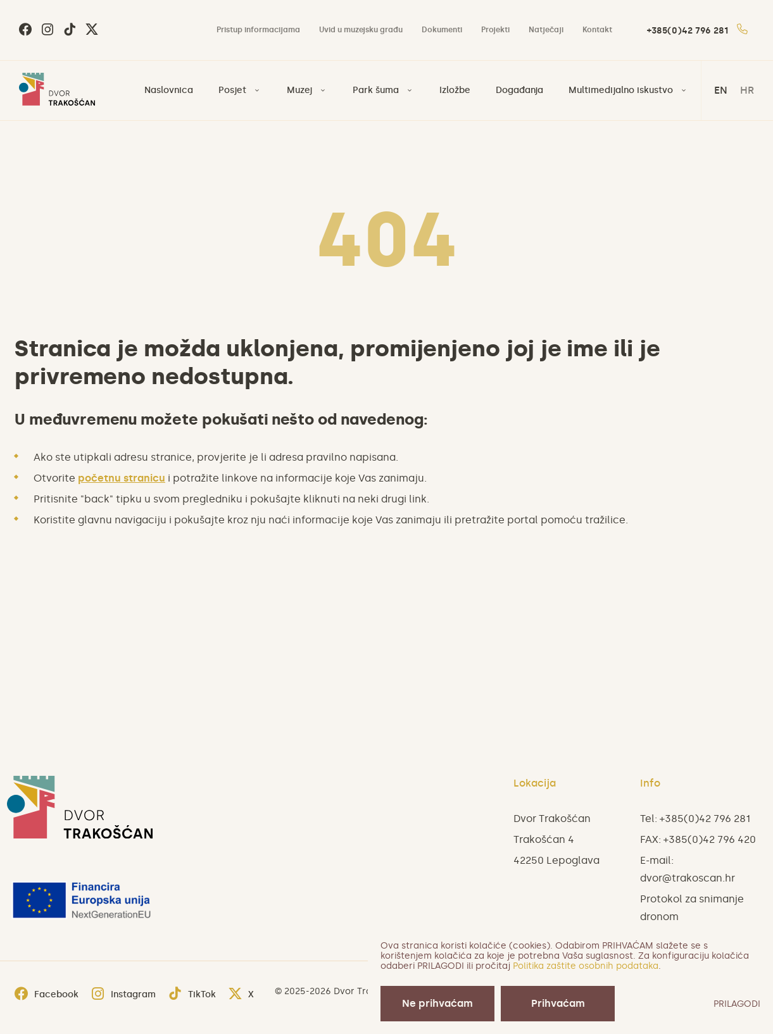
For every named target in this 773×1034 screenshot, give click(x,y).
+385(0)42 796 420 (709, 839)
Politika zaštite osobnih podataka (585, 966)
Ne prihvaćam (437, 1003)
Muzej (299, 90)
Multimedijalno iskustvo (621, 90)
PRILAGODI (736, 1004)
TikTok (192, 994)
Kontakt (597, 29)
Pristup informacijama (258, 29)
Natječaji (546, 29)
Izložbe (454, 90)
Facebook (47, 994)
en (720, 90)
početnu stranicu (121, 478)
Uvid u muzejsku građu (361, 29)
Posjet (232, 90)
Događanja (519, 90)
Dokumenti (442, 29)
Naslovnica (168, 90)
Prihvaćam (558, 1003)
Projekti (495, 29)
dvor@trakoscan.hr (687, 878)
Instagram (123, 994)
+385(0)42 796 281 (697, 30)
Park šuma (376, 90)
